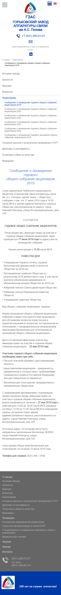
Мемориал (8, 160)
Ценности (7, 79)
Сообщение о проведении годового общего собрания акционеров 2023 (30, 123)
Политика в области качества (18, 154)
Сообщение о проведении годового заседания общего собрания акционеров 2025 (31, 136)
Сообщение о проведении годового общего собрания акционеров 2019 (30, 103)
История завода (11, 73)
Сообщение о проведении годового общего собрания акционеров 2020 (30, 110)
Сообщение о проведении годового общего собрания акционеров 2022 (30, 116)
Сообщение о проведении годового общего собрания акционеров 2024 (30, 129)
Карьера (6, 85)
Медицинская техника (14, 536)
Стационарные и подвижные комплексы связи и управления (28, 531)
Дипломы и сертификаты (16, 148)
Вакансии (7, 91)
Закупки (6, 541)
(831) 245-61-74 (21, 564)
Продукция (8, 518)
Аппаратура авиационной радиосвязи (23, 522)
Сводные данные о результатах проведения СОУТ (30, 142)
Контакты (7, 551)
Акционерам (9, 97)
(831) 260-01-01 (21, 558)
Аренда (6, 546)
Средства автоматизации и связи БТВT (23, 526)
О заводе (7, 477)
